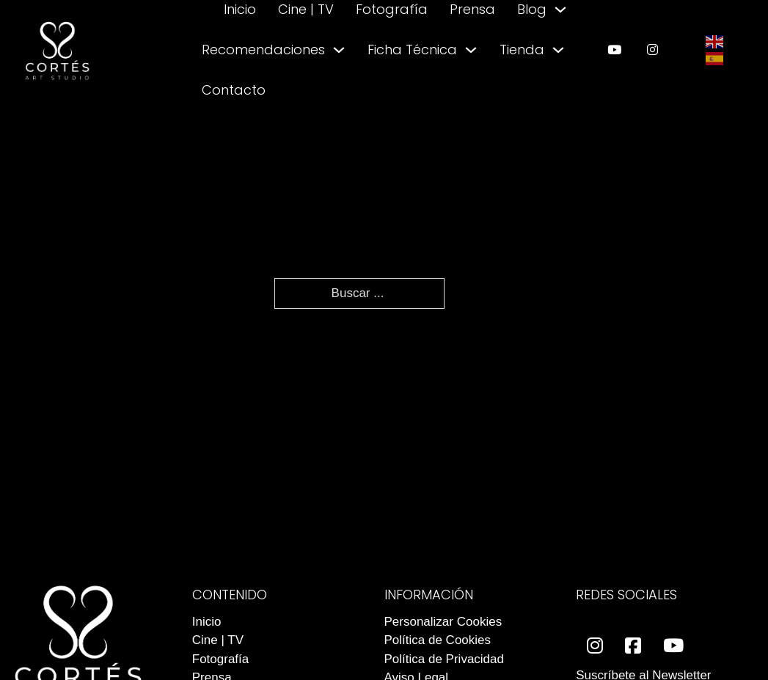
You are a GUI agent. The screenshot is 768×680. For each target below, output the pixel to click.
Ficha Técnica (412, 49)
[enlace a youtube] (614, 49)
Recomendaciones (263, 49)
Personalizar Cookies (443, 622)
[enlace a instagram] (652, 49)
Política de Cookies (437, 640)
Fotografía (392, 9)
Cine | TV (306, 9)
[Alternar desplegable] (560, 9)
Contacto (234, 90)
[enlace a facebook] (633, 646)
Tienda (522, 49)
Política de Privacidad (444, 659)
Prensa (472, 9)
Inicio (240, 9)
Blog (531, 9)
